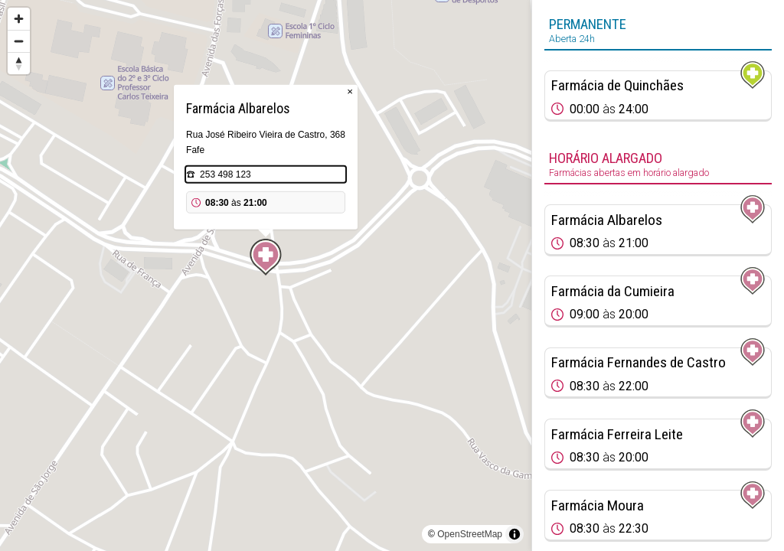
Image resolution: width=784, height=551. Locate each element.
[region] (265, 275)
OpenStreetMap (469, 534)
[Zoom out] (19, 41)
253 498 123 (225, 174)
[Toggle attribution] (514, 534)
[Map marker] (266, 257)
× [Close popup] (350, 91)
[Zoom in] (19, 19)
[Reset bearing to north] (19, 63)
